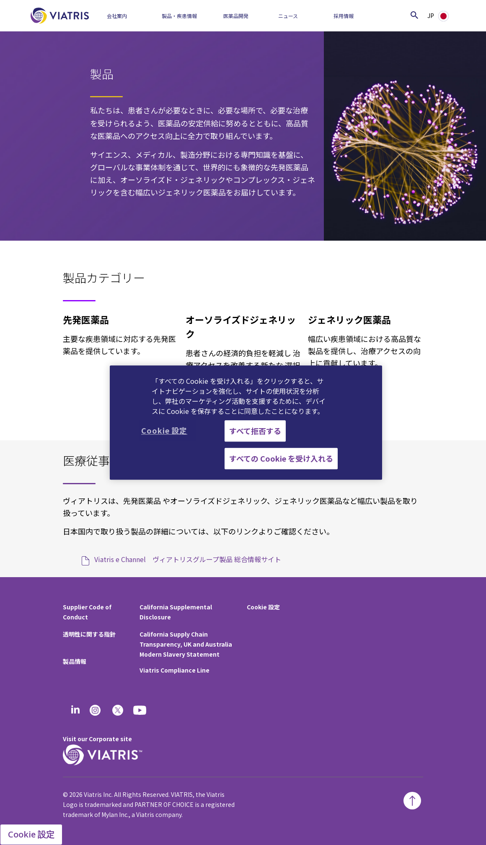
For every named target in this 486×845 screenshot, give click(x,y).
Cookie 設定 (263, 607)
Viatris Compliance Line (174, 670)
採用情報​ (343, 15)
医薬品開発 (235, 15)
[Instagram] (95, 710)
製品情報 (74, 661)
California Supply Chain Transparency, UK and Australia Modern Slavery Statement (186, 644)
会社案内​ (117, 15)
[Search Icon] (414, 15)
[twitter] (118, 710)
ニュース (288, 15)
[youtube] (140, 710)
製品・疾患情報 (179, 15)
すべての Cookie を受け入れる (281, 458)
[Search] (394, 15)
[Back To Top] (412, 801)
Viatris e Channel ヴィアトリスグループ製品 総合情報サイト (187, 559)
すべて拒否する (255, 430)
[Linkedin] (75, 710)
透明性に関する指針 (89, 634)
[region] (246, 422)
